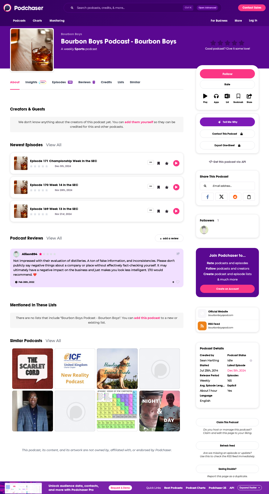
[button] (20, 21)
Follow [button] (227, 74)
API (231, 487)
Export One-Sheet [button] (227, 145)
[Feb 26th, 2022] (24, 282)
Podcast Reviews (26, 238)
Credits (106, 82)
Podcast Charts (195, 487)
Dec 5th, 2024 (236, 370)
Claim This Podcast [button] (227, 422)
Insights (35, 82)
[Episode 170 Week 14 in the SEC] (21, 187)
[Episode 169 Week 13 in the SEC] (21, 211)
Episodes (62, 82)
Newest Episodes (26, 145)
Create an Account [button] (227, 288)
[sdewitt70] (204, 230)
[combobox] (143, 8)
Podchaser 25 (217, 487)
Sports (79, 49)
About (15, 82)
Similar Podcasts (26, 340)
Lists (121, 82)
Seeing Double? (227, 469)
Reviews (86, 82)
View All (53, 145)
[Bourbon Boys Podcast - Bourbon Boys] (32, 50)
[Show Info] (251, 360)
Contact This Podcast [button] (227, 133)
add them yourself (139, 122)
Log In (253, 20)
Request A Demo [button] (120, 487)
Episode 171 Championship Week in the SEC (63, 161)
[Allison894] (16, 254)
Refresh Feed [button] (227, 445)
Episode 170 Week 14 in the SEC (54, 185)
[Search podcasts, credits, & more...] (129, 7)
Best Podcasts (173, 487)
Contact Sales (252, 7)
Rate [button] (227, 84)
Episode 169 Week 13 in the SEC (54, 209)
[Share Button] (178, 253)
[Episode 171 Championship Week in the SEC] (21, 163)
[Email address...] (227, 186)
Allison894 (29, 254)
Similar (135, 82)
